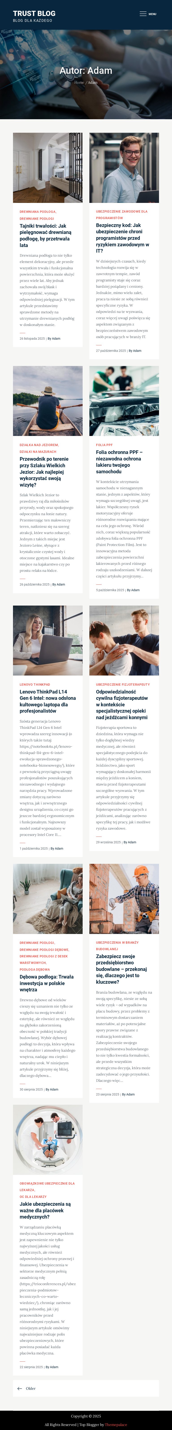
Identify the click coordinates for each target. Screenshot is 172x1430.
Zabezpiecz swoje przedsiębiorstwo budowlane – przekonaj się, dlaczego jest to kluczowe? (121, 969)
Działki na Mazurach (38, 451)
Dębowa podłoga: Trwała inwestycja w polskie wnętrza (47, 983)
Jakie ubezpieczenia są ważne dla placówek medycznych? (45, 1210)
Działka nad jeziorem (39, 445)
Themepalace (116, 1424)
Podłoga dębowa (35, 969)
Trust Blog (34, 13)
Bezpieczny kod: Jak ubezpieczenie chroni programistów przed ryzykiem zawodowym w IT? (122, 238)
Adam (56, 338)
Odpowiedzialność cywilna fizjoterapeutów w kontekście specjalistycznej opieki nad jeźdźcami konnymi (122, 704)
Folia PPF (104, 445)
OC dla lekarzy (33, 1197)
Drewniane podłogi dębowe (44, 950)
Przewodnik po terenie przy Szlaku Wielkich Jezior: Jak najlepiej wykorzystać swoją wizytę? (44, 471)
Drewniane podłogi (37, 218)
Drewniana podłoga (38, 211)
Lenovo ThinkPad (35, 684)
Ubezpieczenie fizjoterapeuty (123, 684)
